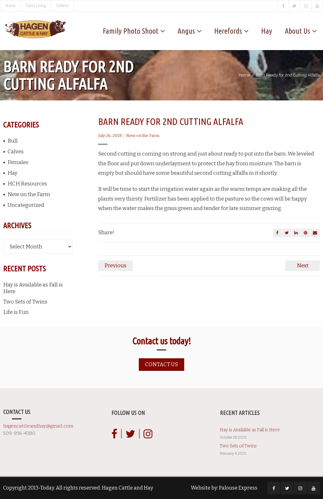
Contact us (161, 364)
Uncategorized (26, 205)
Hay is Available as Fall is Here (33, 288)
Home (10, 5)
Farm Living (36, 5)
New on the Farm (142, 135)
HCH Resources (27, 183)
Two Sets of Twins (25, 301)
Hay (12, 173)
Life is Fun (16, 312)
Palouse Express (238, 488)
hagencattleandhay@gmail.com (38, 426)
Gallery (62, 5)
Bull (13, 141)
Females (18, 162)
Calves (16, 151)
